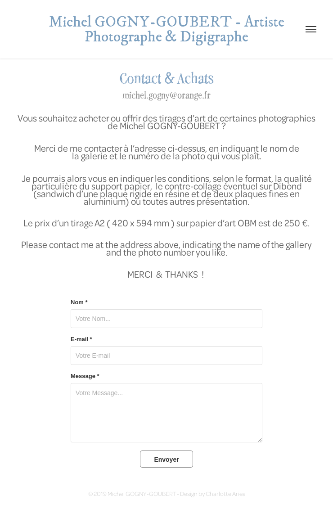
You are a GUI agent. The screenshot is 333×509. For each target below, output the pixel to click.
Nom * (79, 302)
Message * (85, 376)
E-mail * (81, 339)
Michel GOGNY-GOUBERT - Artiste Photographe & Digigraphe (168, 29)
